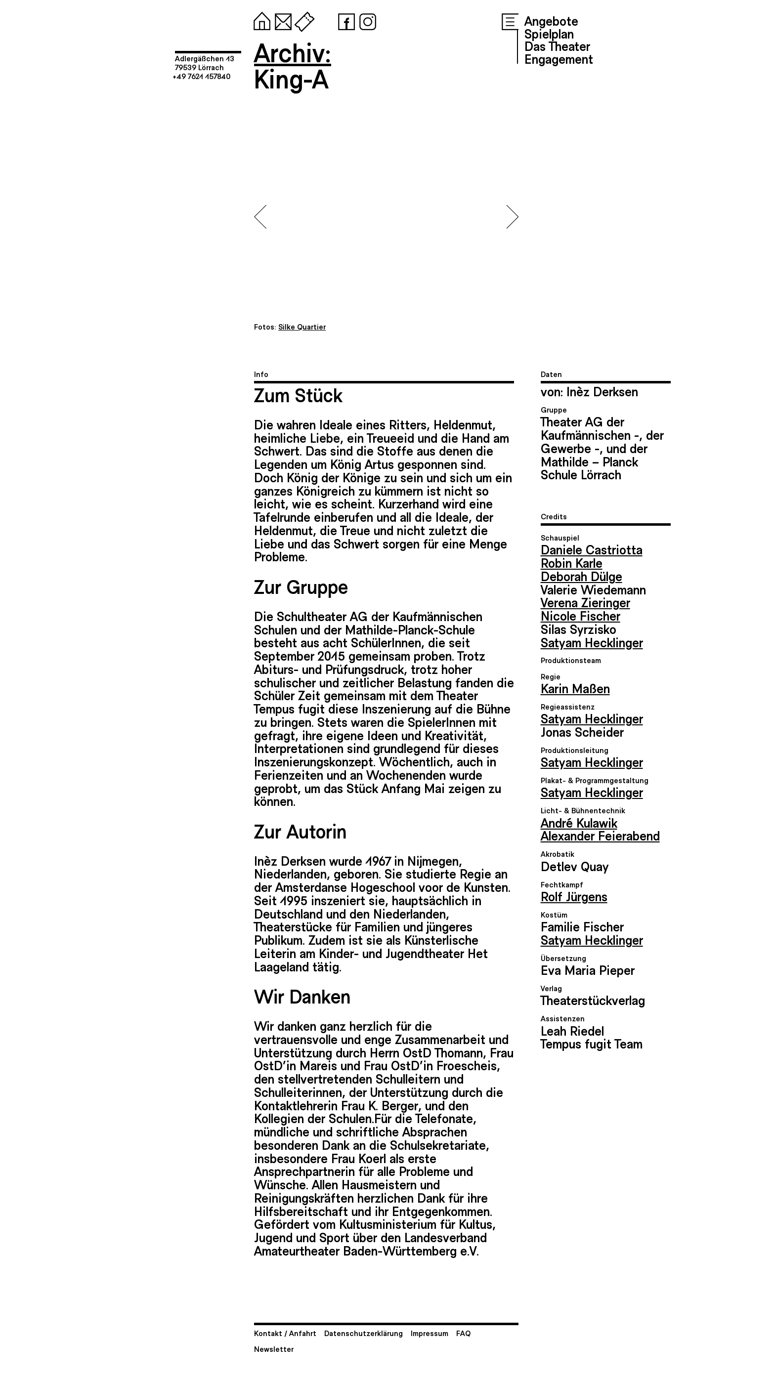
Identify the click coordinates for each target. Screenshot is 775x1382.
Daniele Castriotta (592, 549)
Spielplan (549, 33)
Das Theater (557, 45)
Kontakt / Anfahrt (285, 1333)
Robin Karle (572, 562)
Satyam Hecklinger (592, 642)
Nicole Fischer (580, 615)
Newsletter (274, 1348)
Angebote (551, 20)
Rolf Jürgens (574, 896)
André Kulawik (579, 822)
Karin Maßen (575, 688)
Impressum (429, 1333)
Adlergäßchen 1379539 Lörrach (204, 62)
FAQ (463, 1333)
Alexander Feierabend (600, 835)
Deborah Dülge (581, 576)
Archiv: (292, 52)
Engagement (558, 58)
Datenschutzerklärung (363, 1333)
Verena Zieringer (585, 602)
